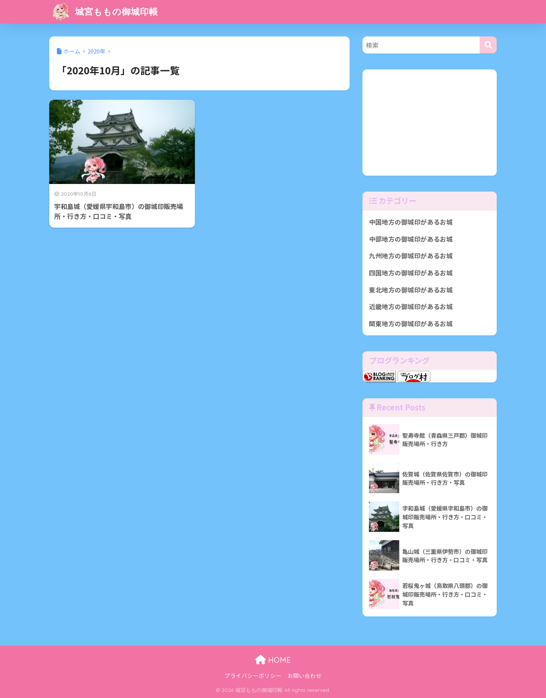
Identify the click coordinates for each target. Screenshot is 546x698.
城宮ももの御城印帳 (104, 11)
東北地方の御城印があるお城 (411, 289)
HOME (273, 660)
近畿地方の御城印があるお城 (411, 306)
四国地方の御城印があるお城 (411, 272)
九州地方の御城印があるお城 (411, 255)
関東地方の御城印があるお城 (411, 323)
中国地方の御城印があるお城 (411, 221)
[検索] (488, 44)
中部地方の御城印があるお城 (411, 239)
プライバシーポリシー (252, 675)
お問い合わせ (304, 675)
